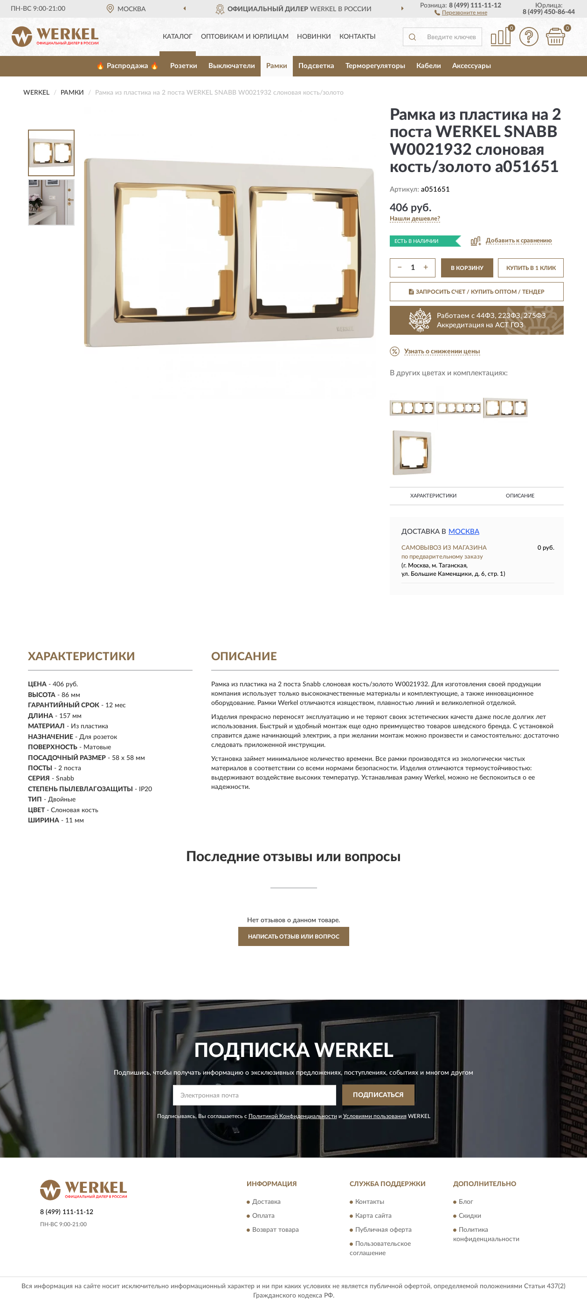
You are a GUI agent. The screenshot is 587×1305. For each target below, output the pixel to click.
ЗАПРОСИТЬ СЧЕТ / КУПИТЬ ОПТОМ (477, 292)
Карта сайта (373, 1216)
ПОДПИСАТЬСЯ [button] (378, 1095)
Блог (466, 1202)
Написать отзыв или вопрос (293, 936)
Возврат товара (275, 1230)
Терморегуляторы (375, 65)
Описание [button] (520, 495)
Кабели (428, 65)
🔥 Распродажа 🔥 (127, 65)
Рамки (276, 65)
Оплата (263, 1216)
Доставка (266, 1202)
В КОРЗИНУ (467, 268)
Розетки (183, 65)
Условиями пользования (375, 1116)
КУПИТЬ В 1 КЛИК (531, 268)
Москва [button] (464, 531)
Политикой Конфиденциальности (293, 1116)
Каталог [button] (178, 37)
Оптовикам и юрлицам (245, 37)
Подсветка (316, 65)
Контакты (357, 37)
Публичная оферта (383, 1230)
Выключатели (231, 65)
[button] (461, 12)
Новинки (314, 37)
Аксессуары (471, 65)
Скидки (470, 1216)
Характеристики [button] (433, 495)
